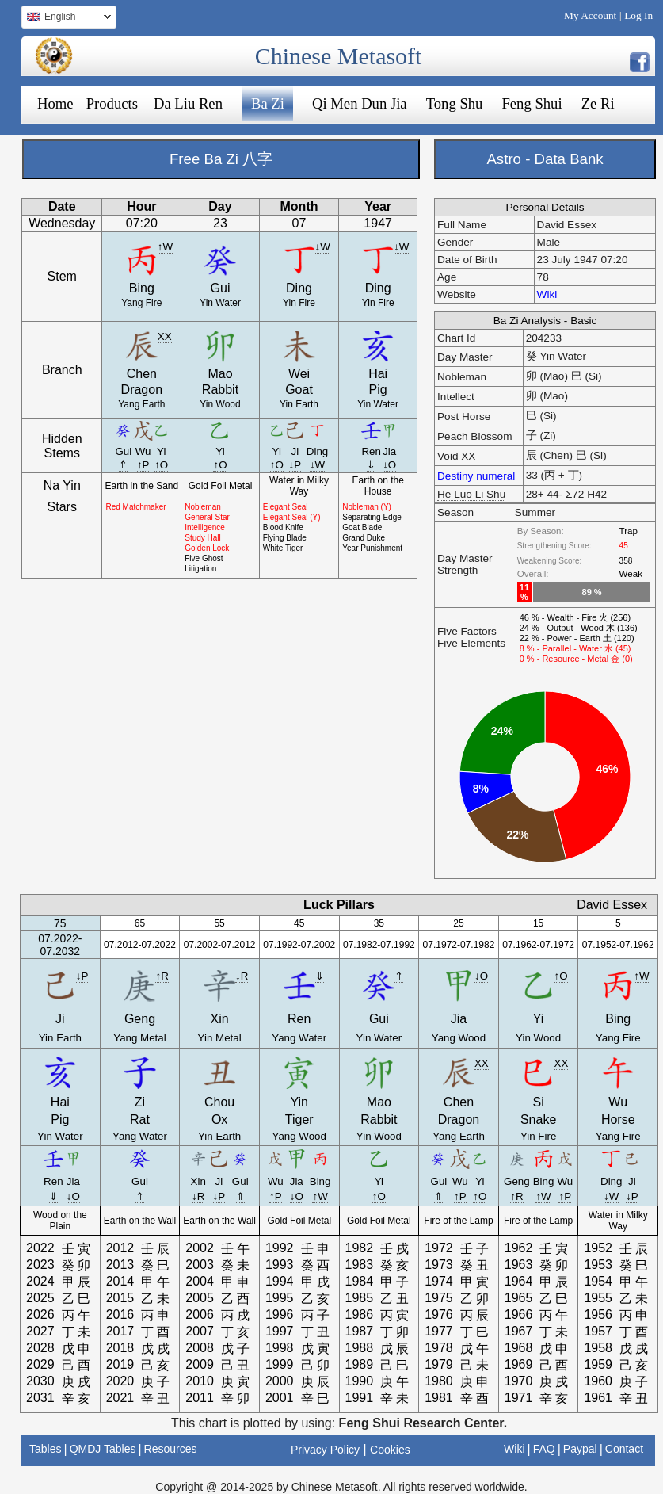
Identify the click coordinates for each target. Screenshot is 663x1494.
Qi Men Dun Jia (359, 103)
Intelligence (205, 527)
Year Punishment (372, 548)
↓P (295, 465)
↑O (161, 465)
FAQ (544, 1448)
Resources (170, 1448)
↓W (322, 247)
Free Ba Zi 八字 (221, 159)
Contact (624, 1448)
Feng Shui (531, 103)
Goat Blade (362, 527)
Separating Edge (372, 517)
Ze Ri (598, 103)
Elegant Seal (285, 506)
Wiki (547, 294)
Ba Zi (267, 103)
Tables (45, 1448)
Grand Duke (363, 537)
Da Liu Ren (188, 103)
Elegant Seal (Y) (292, 517)
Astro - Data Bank (544, 159)
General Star (207, 517)
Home (55, 103)
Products (112, 103)
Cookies (390, 1449)
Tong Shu (454, 103)
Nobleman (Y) (366, 506)
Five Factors (467, 631)
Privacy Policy (325, 1449)
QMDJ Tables (103, 1448)
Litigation (200, 568)
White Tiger (283, 548)
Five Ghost (204, 558)
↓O (389, 465)
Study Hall (203, 537)
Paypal (580, 1448)
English (66, 18)
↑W (165, 247)
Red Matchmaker (135, 506)
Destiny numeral (476, 476)
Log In (638, 15)
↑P (143, 465)
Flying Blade (285, 537)
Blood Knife (283, 527)
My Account (590, 15)
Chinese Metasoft (338, 56)
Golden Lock (207, 548)
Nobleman (203, 506)
